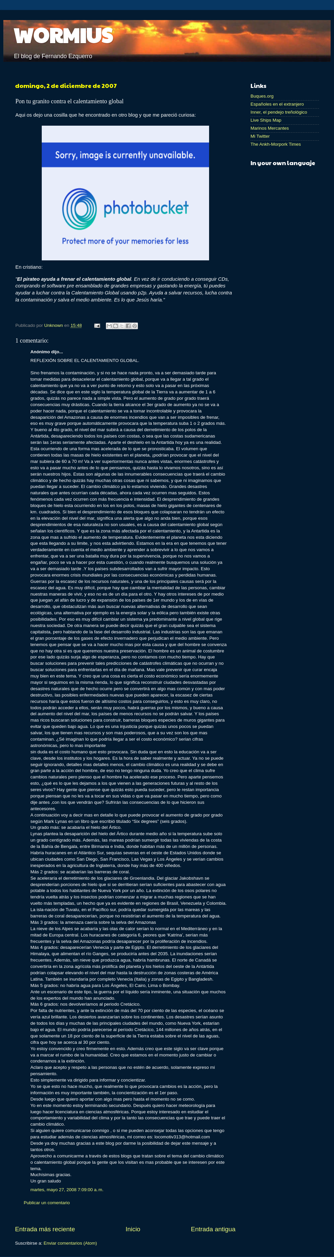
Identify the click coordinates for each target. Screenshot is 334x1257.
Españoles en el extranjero (277, 104)
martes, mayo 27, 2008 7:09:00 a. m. (67, 1189)
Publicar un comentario (47, 1202)
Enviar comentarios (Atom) (70, 1243)
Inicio (133, 1229)
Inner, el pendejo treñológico (279, 112)
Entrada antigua (213, 1229)
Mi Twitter (260, 136)
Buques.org (262, 96)
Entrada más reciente (45, 1229)
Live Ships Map (266, 120)
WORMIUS (63, 35)
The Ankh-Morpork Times (276, 144)
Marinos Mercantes (270, 128)
